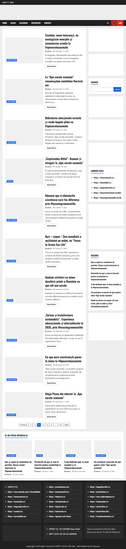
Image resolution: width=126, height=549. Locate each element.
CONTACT (47, 22)
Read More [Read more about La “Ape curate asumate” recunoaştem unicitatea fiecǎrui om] (52, 107)
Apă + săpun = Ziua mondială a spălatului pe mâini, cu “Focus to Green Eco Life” (63, 240)
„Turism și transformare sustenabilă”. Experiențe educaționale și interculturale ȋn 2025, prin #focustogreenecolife (64, 321)
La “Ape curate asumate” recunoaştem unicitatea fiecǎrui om (64, 81)
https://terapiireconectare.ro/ (102, 516)
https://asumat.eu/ (15, 511)
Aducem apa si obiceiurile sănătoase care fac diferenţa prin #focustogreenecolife (62, 199)
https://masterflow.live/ (99, 511)
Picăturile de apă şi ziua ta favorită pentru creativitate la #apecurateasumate (105, 276)
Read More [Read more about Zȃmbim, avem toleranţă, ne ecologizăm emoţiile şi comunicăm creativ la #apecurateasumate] (52, 66)
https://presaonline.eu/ (17, 516)
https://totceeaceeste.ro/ (104, 177)
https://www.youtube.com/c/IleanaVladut (24, 491)
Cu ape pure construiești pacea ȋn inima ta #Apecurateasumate (63, 359)
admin (49, 51)
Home (4, 22)
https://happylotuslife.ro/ (100, 486)
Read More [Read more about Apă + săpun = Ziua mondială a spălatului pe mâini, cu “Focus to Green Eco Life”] (52, 267)
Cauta (117, 89)
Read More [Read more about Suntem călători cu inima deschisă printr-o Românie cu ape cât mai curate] (52, 304)
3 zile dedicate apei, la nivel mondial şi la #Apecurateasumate (106, 286)
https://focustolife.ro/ (103, 182)
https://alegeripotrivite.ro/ (105, 187)
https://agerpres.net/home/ (60, 516)
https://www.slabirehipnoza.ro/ (102, 496)
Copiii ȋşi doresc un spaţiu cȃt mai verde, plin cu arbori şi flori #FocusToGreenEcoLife (104, 303)
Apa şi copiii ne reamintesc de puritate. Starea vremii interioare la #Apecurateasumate (105, 265)
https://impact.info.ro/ (58, 506)
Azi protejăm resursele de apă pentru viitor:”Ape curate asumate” (106, 294)
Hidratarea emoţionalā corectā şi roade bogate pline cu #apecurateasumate (63, 122)
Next (66, 425)
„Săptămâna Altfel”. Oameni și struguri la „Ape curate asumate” (64, 160)
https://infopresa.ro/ (57, 496)
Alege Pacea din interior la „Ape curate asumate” (63, 396)
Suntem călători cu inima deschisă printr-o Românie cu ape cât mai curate (62, 281)
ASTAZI (13, 22)
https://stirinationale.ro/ (59, 501)
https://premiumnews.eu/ (59, 486)
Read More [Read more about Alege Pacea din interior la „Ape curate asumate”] (52, 417)
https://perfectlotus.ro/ (99, 491)
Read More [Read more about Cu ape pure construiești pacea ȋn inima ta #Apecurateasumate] (52, 383)
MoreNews (82, 546)
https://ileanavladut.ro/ (99, 501)
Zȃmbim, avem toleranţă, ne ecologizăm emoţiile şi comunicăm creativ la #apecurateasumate (61, 41)
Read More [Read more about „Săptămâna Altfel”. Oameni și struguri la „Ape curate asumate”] (52, 185)
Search (94, 82)
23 (60, 425)
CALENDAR (23, 22)
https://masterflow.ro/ (99, 506)
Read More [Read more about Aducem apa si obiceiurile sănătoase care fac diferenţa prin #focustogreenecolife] (52, 226)
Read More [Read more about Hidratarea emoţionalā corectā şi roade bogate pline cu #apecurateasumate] (52, 148)
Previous (23, 425)
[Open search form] (108, 23)
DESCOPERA (36, 22)
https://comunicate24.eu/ (59, 491)
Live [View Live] (116, 23)
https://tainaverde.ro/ (58, 511)
